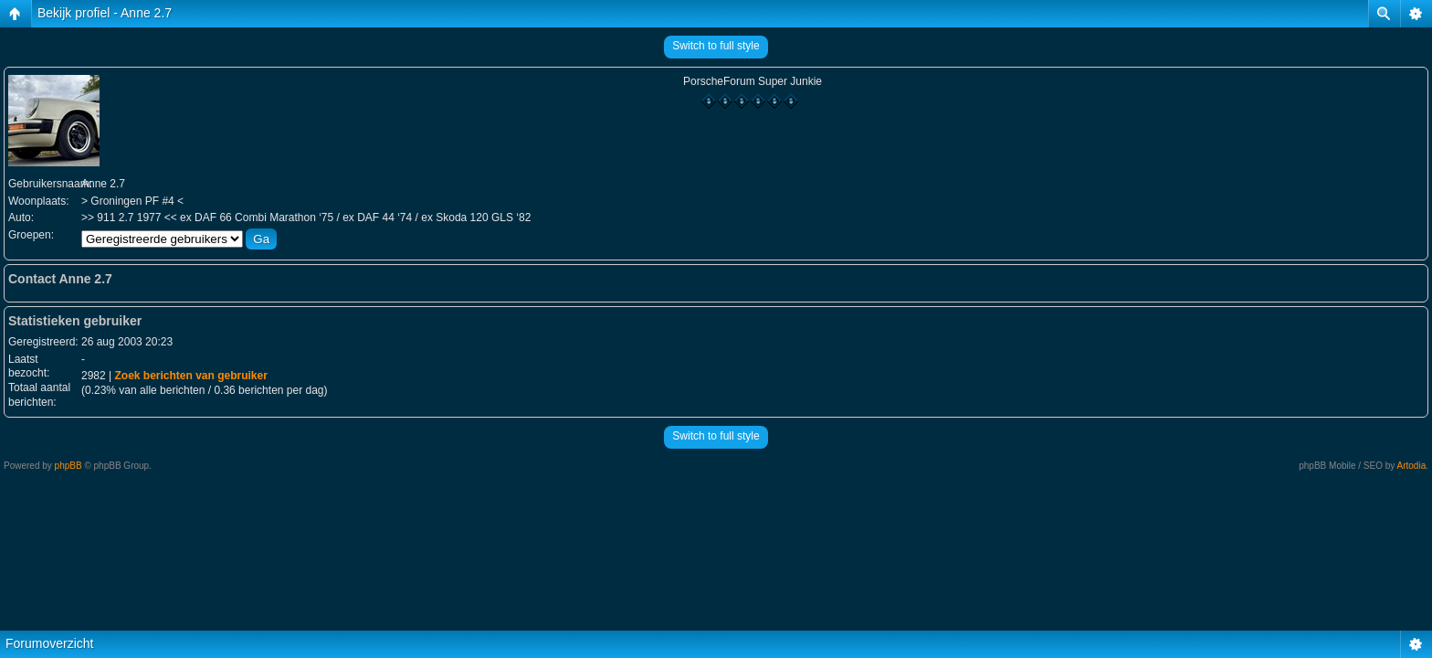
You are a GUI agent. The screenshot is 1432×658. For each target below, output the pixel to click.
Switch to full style (715, 45)
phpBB (68, 466)
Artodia (1412, 466)
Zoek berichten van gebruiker (190, 375)
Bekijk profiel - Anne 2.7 (104, 12)
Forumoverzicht (49, 643)
